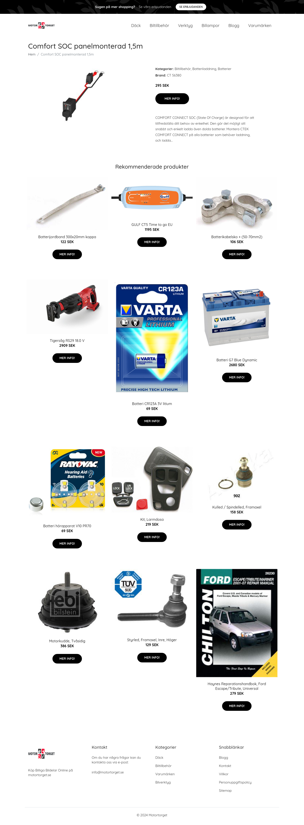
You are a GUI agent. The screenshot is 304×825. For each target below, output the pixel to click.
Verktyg (185, 26)
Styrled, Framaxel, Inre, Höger (152, 642)
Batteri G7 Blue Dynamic (237, 362)
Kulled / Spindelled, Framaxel (236, 509)
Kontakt (225, 768)
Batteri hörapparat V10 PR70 (67, 528)
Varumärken (259, 26)
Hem (31, 56)
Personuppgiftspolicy (235, 784)
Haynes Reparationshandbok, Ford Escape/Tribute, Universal (237, 688)
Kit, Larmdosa (152, 522)
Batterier (224, 71)
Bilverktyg (163, 784)
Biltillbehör (159, 26)
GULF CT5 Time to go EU (152, 227)
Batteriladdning (204, 71)
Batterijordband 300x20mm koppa (67, 239)
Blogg (233, 26)
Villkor (224, 776)
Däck (136, 26)
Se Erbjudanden (191, 6)
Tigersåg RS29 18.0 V (67, 343)
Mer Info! (172, 101)
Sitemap (225, 793)
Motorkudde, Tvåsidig (67, 643)
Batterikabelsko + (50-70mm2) (236, 239)
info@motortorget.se (108, 774)
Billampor (210, 26)
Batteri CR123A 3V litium (152, 406)
